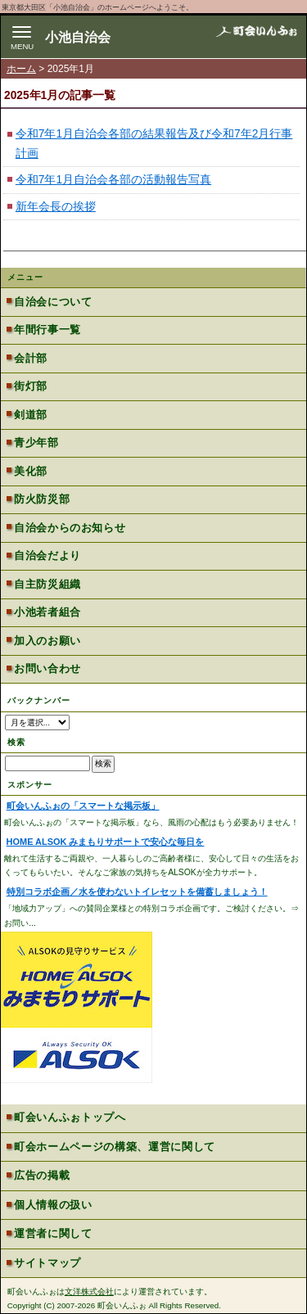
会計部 (30, 358)
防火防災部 (42, 499)
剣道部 (30, 415)
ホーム (21, 69)
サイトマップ (47, 1263)
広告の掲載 (42, 1175)
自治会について (53, 302)
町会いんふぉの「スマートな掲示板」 (83, 806)
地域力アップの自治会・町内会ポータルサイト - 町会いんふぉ (256, 36)
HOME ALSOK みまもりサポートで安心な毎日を (106, 842)
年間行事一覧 (47, 329)
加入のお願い (47, 640)
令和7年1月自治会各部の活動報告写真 (113, 180)
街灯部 (30, 386)
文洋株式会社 (89, 1291)
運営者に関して (53, 1233)
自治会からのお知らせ (69, 528)
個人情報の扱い (53, 1205)
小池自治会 (78, 37)
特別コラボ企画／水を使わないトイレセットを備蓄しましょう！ (137, 891)
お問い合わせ (47, 668)
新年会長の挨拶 (56, 207)
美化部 (30, 471)
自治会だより (47, 555)
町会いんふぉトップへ (70, 1117)
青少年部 (36, 442)
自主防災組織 (47, 584)
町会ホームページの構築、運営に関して (114, 1146)
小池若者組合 (47, 612)
